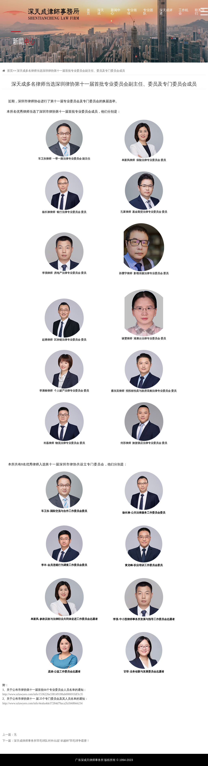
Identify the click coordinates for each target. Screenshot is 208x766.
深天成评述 (165, 11)
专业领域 (132, 11)
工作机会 (183, 11)
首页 (88, 11)
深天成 (100, 11)
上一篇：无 (9, 734)
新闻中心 (115, 11)
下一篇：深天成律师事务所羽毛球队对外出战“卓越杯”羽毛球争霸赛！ (46, 740)
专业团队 (148, 11)
